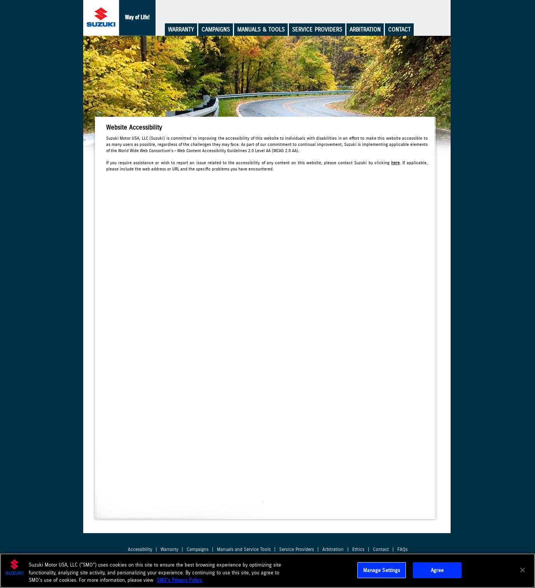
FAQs (402, 549)
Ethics (358, 549)
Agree (437, 570)
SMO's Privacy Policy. (180, 580)
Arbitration (365, 29)
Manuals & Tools (261, 29)
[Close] (522, 570)
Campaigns (215, 29)
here (395, 162)
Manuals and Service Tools (244, 549)
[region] (267, 570)
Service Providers (317, 29)
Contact (399, 29)
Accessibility (140, 549)
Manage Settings (381, 570)
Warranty (181, 29)
